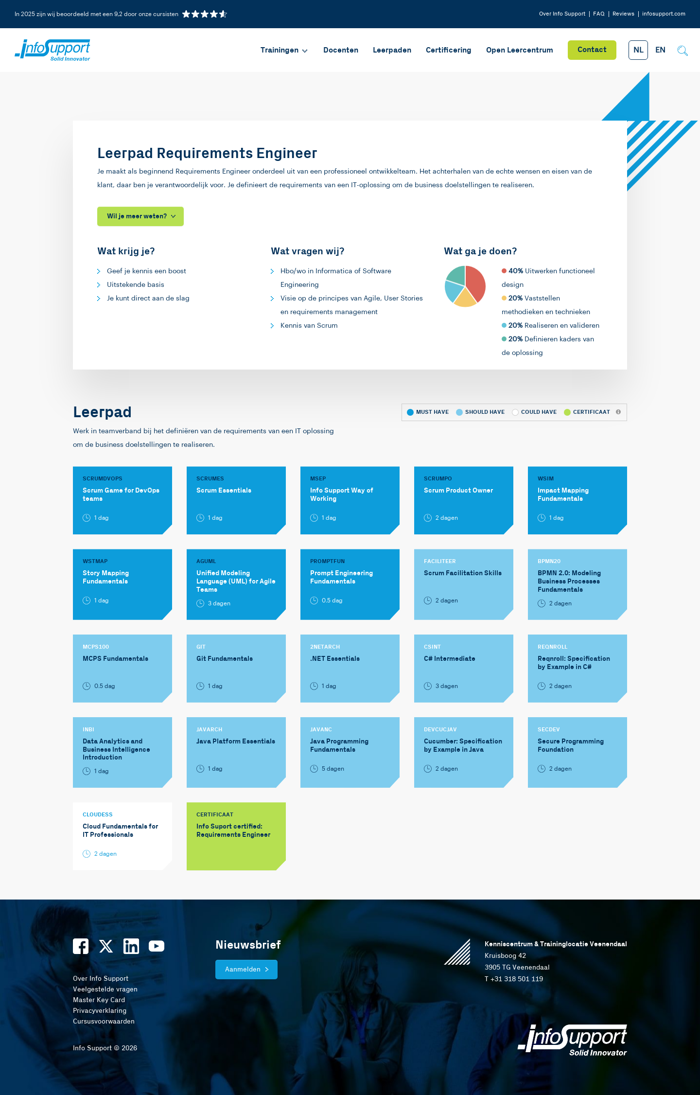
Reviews (623, 14)
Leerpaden (392, 50)
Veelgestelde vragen (105, 989)
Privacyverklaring (99, 1011)
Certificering (449, 50)
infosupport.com (663, 14)
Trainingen (285, 50)
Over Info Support (562, 14)
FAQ (599, 14)
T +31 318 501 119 (514, 979)
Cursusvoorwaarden (104, 1021)
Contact (592, 49)
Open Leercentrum (519, 50)
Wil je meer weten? (137, 216)
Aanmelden (243, 969)
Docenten (340, 50)
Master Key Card (99, 1000)
